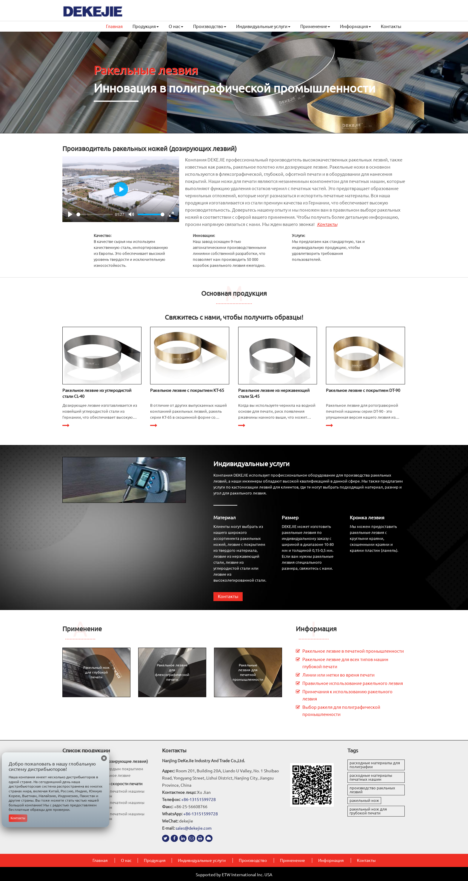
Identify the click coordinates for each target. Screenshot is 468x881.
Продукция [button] (146, 26)
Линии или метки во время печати (338, 674)
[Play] (70, 214)
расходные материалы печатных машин (371, 777)
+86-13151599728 (198, 799)
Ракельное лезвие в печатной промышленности (353, 651)
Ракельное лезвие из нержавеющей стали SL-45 (274, 393)
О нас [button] (176, 26)
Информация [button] (355, 26)
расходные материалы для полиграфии (375, 765)
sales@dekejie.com (194, 828)
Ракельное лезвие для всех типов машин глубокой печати (345, 663)
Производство (253, 860)
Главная (114, 26)
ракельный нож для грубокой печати (368, 811)
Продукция (155, 860)
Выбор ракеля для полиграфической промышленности (341, 711)
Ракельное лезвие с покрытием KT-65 (187, 390)
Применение (82, 628)
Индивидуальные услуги (251, 463)
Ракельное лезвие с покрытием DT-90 (363, 390)
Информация (316, 628)
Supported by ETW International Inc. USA (234, 874)
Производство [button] (209, 26)
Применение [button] (315, 26)
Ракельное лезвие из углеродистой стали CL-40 (96, 393)
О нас (126, 860)
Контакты (391, 26)
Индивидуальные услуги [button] (263, 26)
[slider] (94, 214)
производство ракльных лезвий (372, 790)
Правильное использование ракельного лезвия (352, 683)
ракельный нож (364, 800)
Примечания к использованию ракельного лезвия (347, 695)
